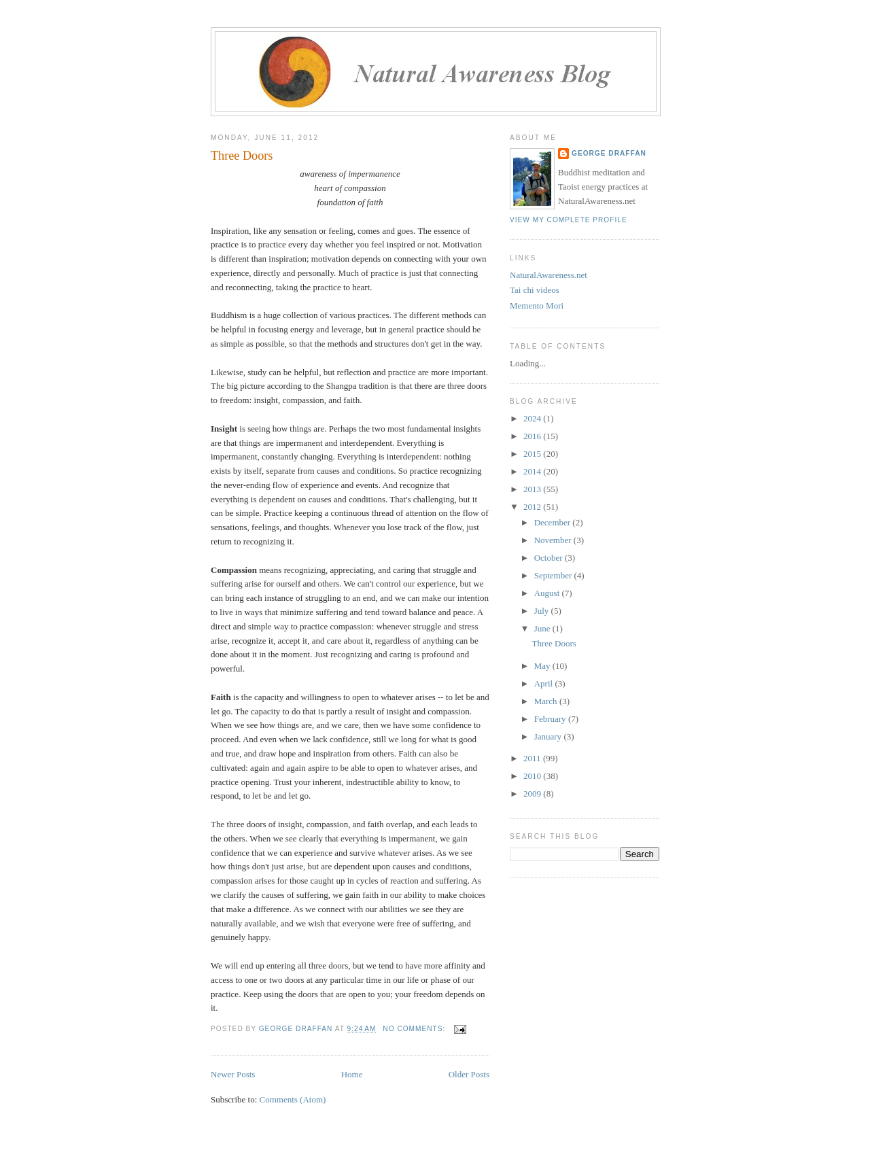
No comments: (415, 1028)
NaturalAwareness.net (548, 275)
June (543, 628)
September (554, 575)
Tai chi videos (534, 290)
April (544, 683)
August (548, 593)
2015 (533, 454)
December (553, 522)
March (546, 701)
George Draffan (609, 153)
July (542, 611)
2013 (533, 489)
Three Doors (242, 155)
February (551, 719)
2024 (533, 418)
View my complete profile (568, 220)
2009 (533, 793)
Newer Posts (233, 1074)
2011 (533, 758)
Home (352, 1074)
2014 (533, 471)
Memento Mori (536, 305)
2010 (533, 776)
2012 (533, 507)
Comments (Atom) (293, 1099)
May (543, 666)
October (549, 558)
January (549, 736)
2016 (533, 436)
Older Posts (469, 1074)
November (554, 540)
